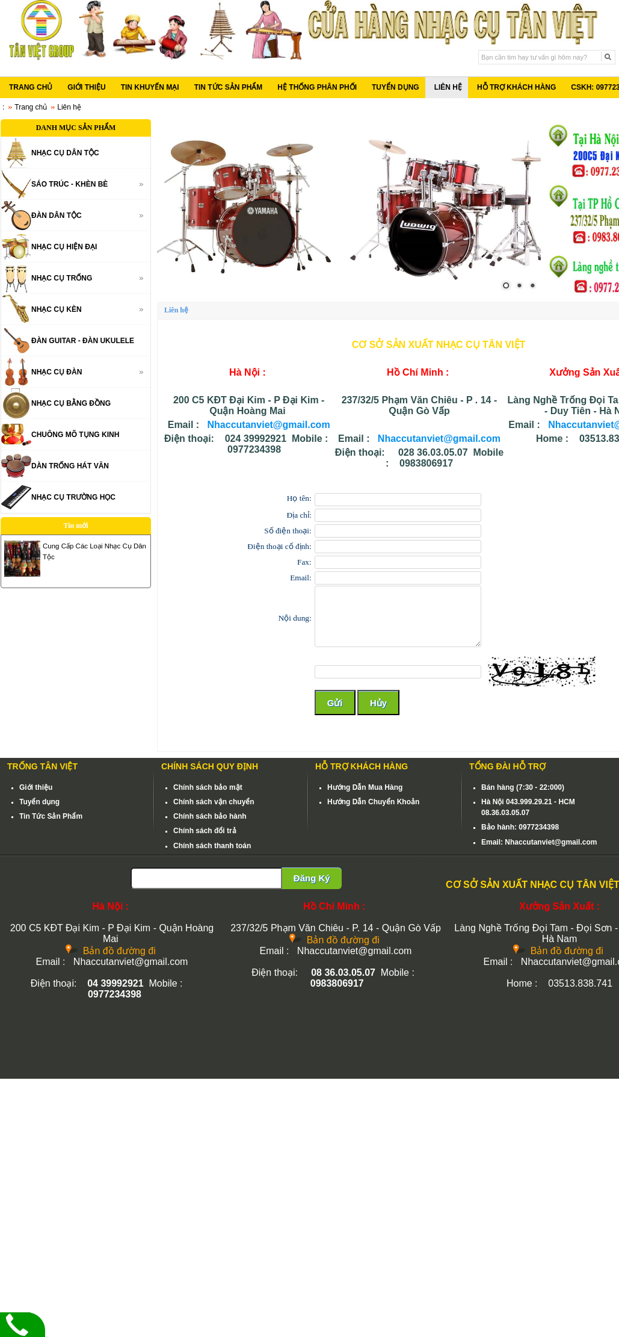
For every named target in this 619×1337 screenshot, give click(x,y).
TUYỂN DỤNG (395, 87)
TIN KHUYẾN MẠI (150, 87)
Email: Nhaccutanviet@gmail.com (539, 842)
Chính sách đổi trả (204, 831)
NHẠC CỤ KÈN (56, 309)
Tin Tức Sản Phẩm (50, 816)
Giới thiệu (35, 787)
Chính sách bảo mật (207, 787)
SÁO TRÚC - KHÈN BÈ (69, 184)
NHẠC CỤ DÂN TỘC (65, 153)
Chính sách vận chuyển (213, 802)
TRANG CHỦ (30, 87)
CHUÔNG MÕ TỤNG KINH (75, 434)
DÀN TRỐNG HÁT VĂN (70, 466)
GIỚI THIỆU (86, 87)
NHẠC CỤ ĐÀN (56, 372)
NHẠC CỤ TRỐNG (61, 278)
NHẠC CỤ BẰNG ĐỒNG (71, 403)
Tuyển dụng (39, 802)
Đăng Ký (312, 878)
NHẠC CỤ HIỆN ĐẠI (64, 247)
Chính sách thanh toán (212, 846)
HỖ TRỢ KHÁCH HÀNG (516, 87)
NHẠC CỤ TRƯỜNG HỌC (73, 497)
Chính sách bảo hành (210, 816)
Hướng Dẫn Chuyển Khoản (373, 802)
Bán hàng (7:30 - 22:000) (522, 787)
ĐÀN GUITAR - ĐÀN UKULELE (82, 341)
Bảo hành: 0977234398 (520, 827)
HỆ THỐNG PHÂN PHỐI (317, 87)
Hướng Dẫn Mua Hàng (364, 787)
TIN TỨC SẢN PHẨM (228, 87)
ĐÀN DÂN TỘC (56, 215)
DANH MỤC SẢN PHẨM (76, 127)
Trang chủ (30, 107)
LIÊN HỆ (448, 87)
